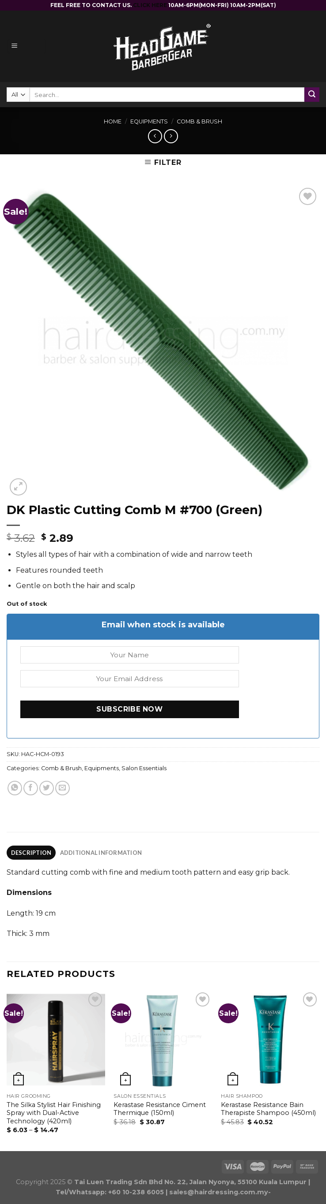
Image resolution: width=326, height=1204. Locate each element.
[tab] (31, 853)
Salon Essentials (144, 768)
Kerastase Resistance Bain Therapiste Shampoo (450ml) (268, 1109)
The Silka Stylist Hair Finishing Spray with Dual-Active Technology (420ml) (54, 1113)
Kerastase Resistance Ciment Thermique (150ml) (160, 1109)
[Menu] (27, 46)
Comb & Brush (199, 121)
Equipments (149, 121)
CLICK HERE (150, 5)
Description (31, 852)
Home (112, 121)
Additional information (101, 852)
